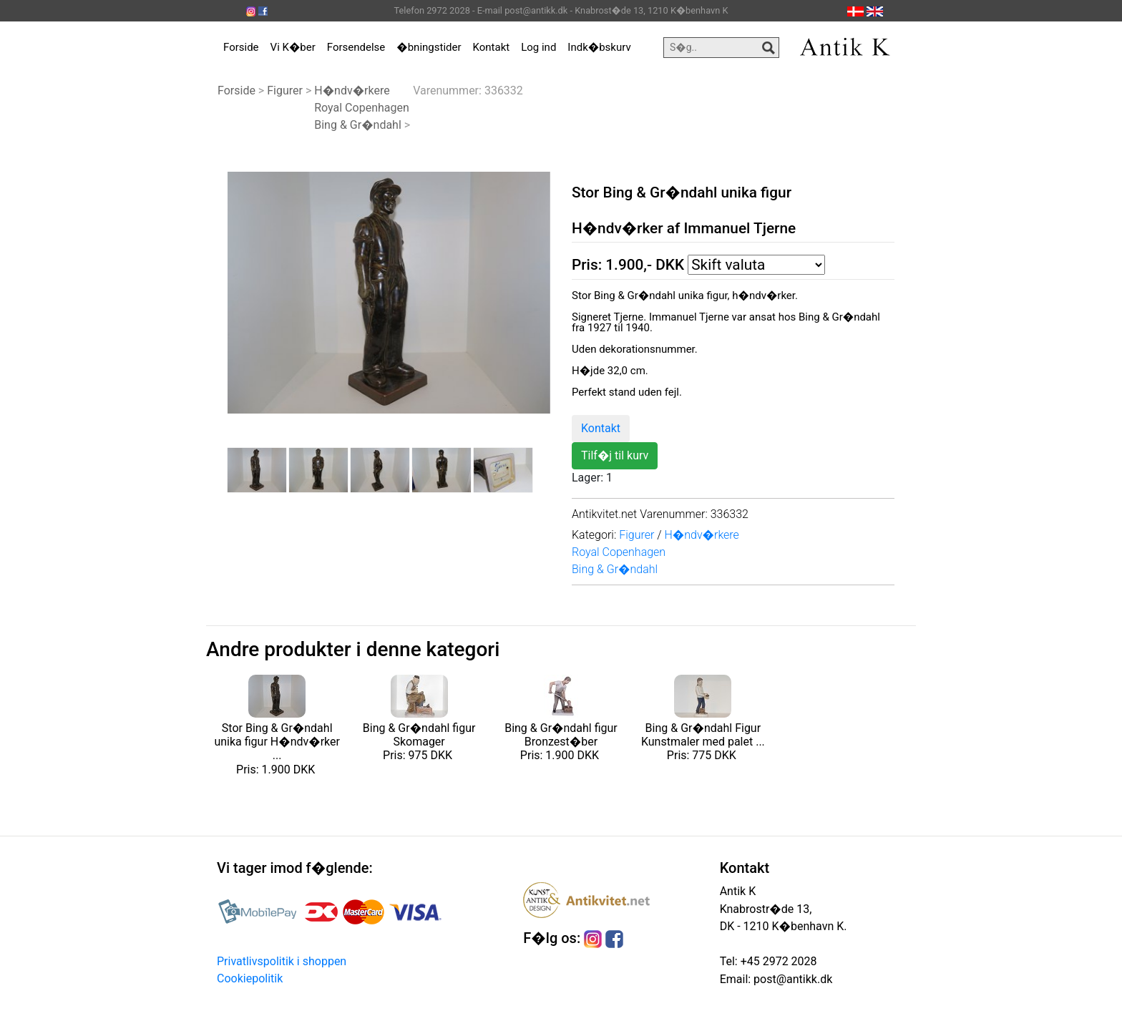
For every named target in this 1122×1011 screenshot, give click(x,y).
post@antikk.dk (791, 979)
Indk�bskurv (598, 47)
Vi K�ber (293, 47)
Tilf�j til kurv (614, 455)
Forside (241, 47)
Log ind (538, 47)
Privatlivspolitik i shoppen (281, 961)
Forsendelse (356, 47)
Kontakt (491, 47)
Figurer (285, 90)
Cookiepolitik (250, 978)
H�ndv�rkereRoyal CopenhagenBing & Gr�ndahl (361, 108)
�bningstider (428, 47)
